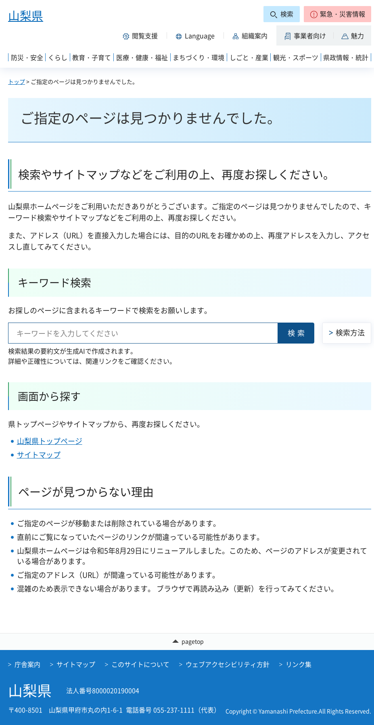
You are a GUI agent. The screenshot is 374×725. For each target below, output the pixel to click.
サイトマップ (39, 454)
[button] (337, 14)
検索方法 (350, 332)
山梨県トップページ (49, 440)
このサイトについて (140, 664)
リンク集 (298, 664)
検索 (297, 332)
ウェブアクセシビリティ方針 (228, 664)
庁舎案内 (27, 664)
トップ (16, 81)
